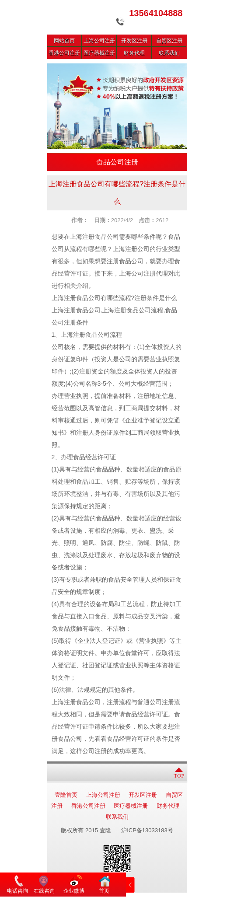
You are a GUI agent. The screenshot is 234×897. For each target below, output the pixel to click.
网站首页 (64, 41)
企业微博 (73, 891)
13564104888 (155, 13)
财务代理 (134, 53)
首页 (104, 891)
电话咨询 (17, 891)
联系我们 (169, 53)
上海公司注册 (99, 41)
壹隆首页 (66, 795)
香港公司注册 (64, 53)
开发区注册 (134, 41)
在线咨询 (44, 891)
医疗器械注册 (99, 53)
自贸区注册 (169, 41)
